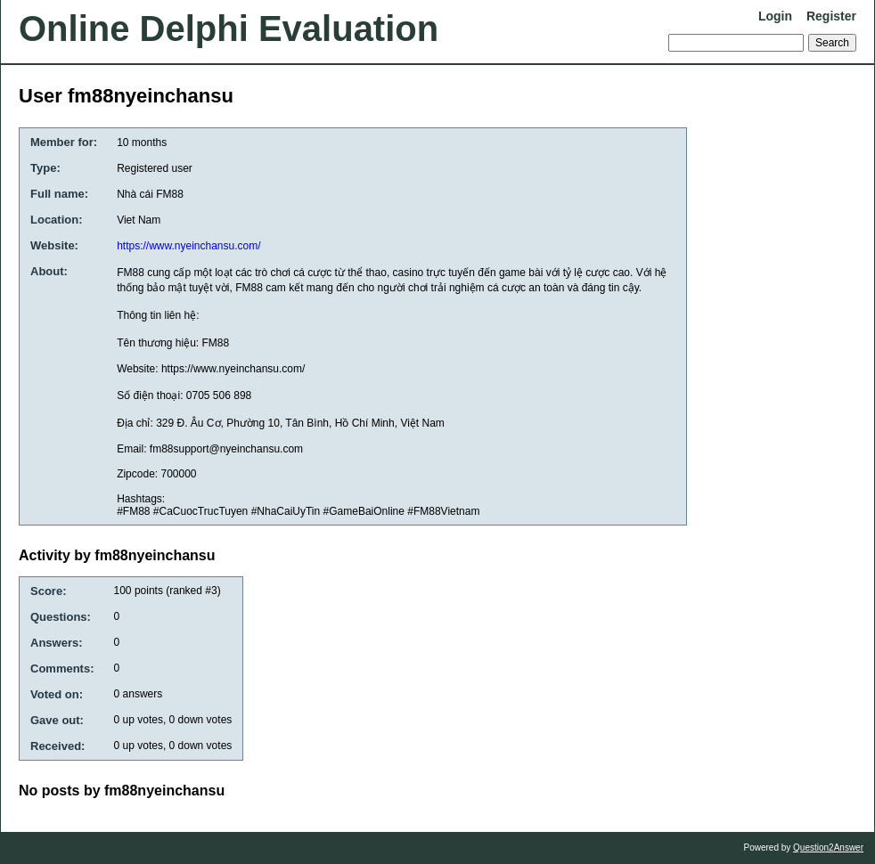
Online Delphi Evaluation (228, 28)
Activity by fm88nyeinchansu (117, 555)
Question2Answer (828, 847)
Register (831, 16)
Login (775, 16)
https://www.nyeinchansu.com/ (188, 246)
